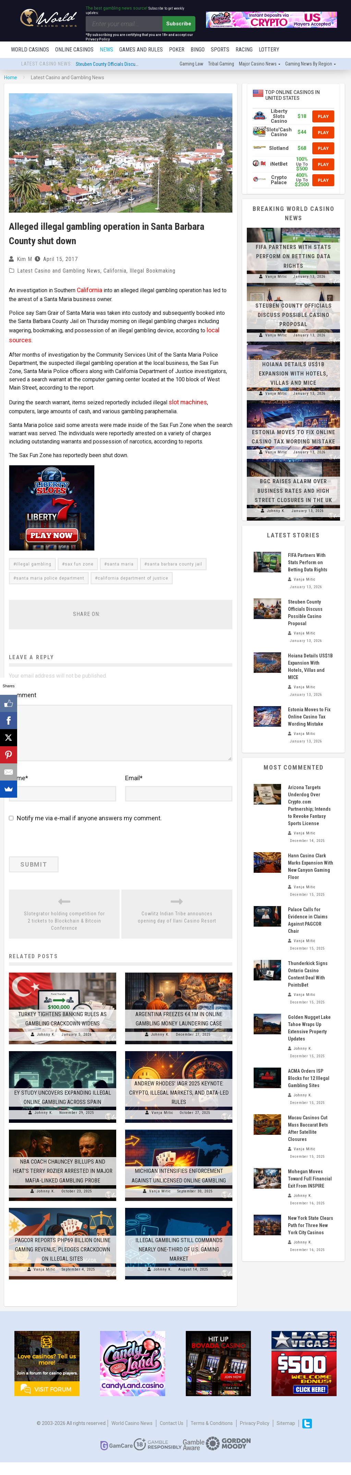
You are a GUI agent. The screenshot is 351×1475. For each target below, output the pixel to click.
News (106, 49)
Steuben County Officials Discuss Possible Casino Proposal (134, 65)
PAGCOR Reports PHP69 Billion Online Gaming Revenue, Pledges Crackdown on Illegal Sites (62, 1262)
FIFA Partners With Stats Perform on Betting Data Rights (293, 257)
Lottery (269, 49)
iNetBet (279, 165)
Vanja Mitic (162, 1125)
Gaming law (191, 64)
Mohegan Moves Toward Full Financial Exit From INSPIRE (310, 1179)
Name (18, 790)
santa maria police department (50, 572)
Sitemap (286, 1436)
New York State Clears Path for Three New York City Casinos (310, 1226)
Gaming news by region (308, 64)
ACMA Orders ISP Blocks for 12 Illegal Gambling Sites (308, 1079)
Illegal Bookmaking (153, 271)
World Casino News (132, 1436)
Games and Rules (141, 49)
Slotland (279, 149)
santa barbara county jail (174, 558)
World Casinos (30, 49)
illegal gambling (33, 558)
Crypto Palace (279, 180)
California (115, 271)
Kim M (24, 260)
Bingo (198, 49)
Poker (176, 49)
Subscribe (178, 24)
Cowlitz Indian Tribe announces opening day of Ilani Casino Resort (177, 930)
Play (323, 117)
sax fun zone (79, 558)
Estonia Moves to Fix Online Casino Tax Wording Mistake (309, 717)
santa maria (120, 558)
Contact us (171, 1436)
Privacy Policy (254, 1436)
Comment (22, 688)
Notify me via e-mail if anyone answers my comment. (85, 830)
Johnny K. (46, 1047)
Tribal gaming (221, 64)
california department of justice (133, 572)
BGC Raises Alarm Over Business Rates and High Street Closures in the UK (293, 491)
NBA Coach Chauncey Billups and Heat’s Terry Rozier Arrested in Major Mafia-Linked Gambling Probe (62, 1183)
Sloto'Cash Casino (279, 133)
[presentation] (56, 854)
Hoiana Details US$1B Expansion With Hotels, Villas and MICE (293, 374)
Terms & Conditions (212, 1436)
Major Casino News (258, 64)
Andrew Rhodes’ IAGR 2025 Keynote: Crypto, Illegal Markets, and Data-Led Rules (179, 1105)
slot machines (185, 397)
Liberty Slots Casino (279, 117)
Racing (244, 49)
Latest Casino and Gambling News (58, 271)
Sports (220, 49)
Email (134, 790)
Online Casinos (74, 49)
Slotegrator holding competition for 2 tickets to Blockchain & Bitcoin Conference (64, 933)
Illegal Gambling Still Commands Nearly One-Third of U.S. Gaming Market (178, 1262)
